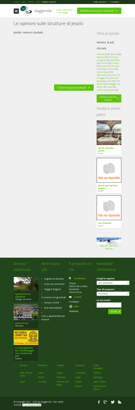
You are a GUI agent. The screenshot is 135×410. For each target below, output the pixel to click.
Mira (114, 81)
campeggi (63, 12)
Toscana (42, 381)
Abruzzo (24, 365)
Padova (100, 57)
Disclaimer (74, 289)
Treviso (115, 63)
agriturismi (68, 9)
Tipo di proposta (106, 289)
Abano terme (107, 69)
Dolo (113, 75)
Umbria (78, 381)
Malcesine (101, 75)
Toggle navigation (16, 11)
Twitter (112, 402)
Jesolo (104, 66)
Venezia (100, 54)
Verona (113, 54)
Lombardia (80, 372)
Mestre (100, 84)
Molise (41, 377)
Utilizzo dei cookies (78, 286)
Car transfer (104, 223)
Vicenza (115, 66)
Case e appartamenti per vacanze (53, 318)
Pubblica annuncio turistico (97, 11)
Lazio (40, 372)
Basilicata (42, 365)
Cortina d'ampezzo (106, 89)
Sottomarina (103, 72)
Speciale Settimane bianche (109, 244)
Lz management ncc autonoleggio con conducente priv (24, 351)
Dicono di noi (75, 292)
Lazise (110, 86)
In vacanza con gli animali (53, 297)
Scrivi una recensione (54, 284)
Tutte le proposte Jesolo (71, 87)
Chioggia (101, 78)
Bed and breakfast (53, 307)
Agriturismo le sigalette (23, 295)
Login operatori (100, 2)
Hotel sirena (21, 323)
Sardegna (97, 377)
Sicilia (22, 381)
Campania (80, 365)
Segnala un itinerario (54, 278)
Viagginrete (43, 10)
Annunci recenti (51, 302)
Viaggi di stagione (52, 289)
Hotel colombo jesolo (106, 149)
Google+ (105, 402)
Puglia (78, 377)
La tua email (104, 300)
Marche (97, 372)
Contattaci (115, 2)
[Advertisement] (54, 62)
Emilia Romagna (98, 367)
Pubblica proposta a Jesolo (108, 98)
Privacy (72, 283)
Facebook (99, 402)
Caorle (104, 63)
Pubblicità (73, 311)
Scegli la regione (106, 278)
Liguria (59, 372)
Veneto (78, 386)
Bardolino (115, 60)
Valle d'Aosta (99, 381)
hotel (58, 9)
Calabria (60, 365)
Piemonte (61, 377)
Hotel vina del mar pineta (108, 187)
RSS (119, 402)
